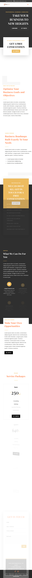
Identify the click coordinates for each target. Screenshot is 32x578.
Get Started (24, 28)
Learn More (14, 28)
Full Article (9, 358)
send (24, 550)
